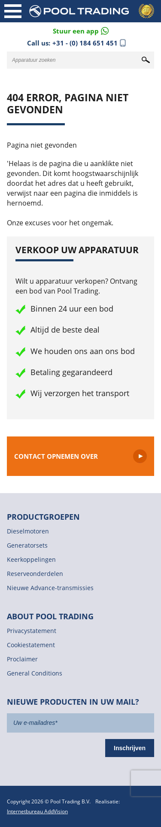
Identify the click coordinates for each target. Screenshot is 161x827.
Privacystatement (31, 631)
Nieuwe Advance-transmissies (50, 588)
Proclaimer (22, 659)
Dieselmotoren (28, 531)
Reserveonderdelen (35, 574)
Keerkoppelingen (31, 559)
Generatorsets (27, 545)
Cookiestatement (31, 645)
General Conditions (34, 673)
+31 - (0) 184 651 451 (85, 43)
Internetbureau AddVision (37, 811)
